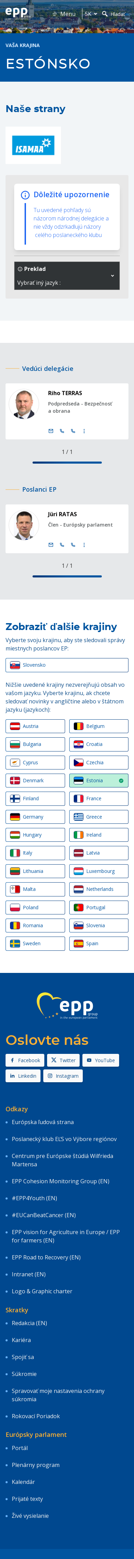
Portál (20, 1448)
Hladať (113, 14)
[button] (112, 276)
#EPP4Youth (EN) (34, 1198)
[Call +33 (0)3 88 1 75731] (73, 545)
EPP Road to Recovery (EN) (46, 1257)
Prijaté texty (27, 1499)
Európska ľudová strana (43, 1122)
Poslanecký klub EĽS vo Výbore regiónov (64, 1139)
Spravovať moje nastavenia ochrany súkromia (58, 1395)
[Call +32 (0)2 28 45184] (62, 431)
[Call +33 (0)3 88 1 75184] (73, 431)
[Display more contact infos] (84, 431)
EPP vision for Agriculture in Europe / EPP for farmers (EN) (66, 1236)
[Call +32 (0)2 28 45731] (62, 545)
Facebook (25, 1060)
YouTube (101, 1060)
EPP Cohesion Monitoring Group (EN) (60, 1181)
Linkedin (23, 1076)
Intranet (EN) (29, 1274)
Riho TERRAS (65, 393)
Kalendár (23, 1482)
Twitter (63, 1060)
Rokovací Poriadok (36, 1416)
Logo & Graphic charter (42, 1291)
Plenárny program (36, 1465)
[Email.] (51, 431)
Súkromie (24, 1374)
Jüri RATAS (62, 514)
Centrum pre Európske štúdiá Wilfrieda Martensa (62, 1160)
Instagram (63, 1076)
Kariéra (21, 1340)
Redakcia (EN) (29, 1323)
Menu (63, 14)
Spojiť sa (23, 1357)
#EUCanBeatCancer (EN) (44, 1215)
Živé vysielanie (30, 1516)
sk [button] (92, 14)
